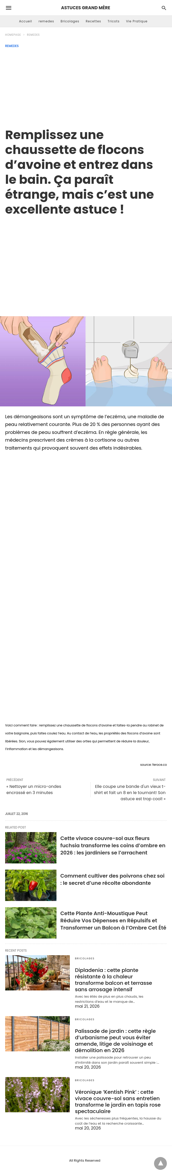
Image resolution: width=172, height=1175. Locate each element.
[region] (86, 261)
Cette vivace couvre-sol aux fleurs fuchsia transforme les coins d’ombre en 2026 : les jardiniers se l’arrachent (112, 845)
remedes (46, 21)
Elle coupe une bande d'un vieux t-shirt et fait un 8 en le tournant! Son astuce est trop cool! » (130, 793)
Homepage (13, 35)
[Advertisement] (86, 86)
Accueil (25, 21)
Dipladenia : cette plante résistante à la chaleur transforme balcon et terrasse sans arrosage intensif (113, 980)
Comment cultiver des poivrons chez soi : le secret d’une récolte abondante (112, 879)
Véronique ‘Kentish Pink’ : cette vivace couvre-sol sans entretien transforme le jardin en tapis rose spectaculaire (118, 1101)
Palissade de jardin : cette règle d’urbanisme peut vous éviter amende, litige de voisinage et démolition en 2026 (115, 1040)
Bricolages (70, 21)
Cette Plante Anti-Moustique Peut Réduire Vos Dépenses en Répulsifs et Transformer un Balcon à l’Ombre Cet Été (113, 920)
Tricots (114, 21)
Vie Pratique (137, 21)
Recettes (93, 21)
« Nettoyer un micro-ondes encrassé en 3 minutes (33, 790)
